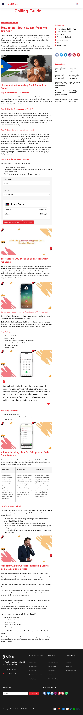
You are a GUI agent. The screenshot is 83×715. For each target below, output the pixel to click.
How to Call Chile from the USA (73, 100)
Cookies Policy (51, 675)
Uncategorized (62, 40)
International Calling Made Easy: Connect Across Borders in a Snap (61, 84)
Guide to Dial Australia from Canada (72, 69)
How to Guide (33, 666)
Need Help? (69, 666)
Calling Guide (32, 679)
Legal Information (51, 666)
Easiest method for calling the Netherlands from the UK (61, 93)
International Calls (64, 31)
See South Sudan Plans (12, 222)
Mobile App (61, 34)
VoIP (58, 42)
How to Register (33, 662)
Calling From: (7, 179)
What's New (61, 45)
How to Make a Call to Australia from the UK (61, 69)
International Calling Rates (35, 675)
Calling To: (6, 190)
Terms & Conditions (52, 662)
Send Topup (28, 222)
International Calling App (66, 29)
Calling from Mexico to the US (74, 83)
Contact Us (68, 662)
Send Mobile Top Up (64, 37)
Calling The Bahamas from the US (61, 100)
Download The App (71, 670)
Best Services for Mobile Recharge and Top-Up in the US (61, 76)
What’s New (32, 670)
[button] (3, 3)
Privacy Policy (50, 670)
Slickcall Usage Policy (52, 679)
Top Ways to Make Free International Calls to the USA (74, 76)
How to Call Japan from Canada (73, 91)
